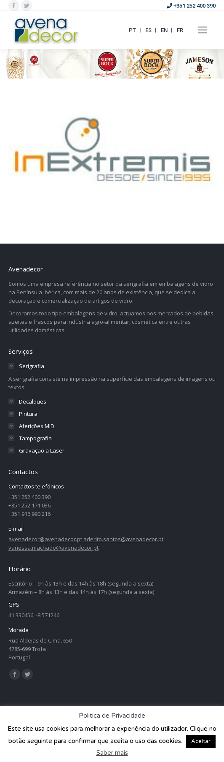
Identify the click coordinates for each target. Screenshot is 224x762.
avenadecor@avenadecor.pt (45, 539)
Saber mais (112, 753)
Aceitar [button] (201, 741)
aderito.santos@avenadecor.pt (123, 539)
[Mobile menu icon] (202, 29)
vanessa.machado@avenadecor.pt (53, 547)
